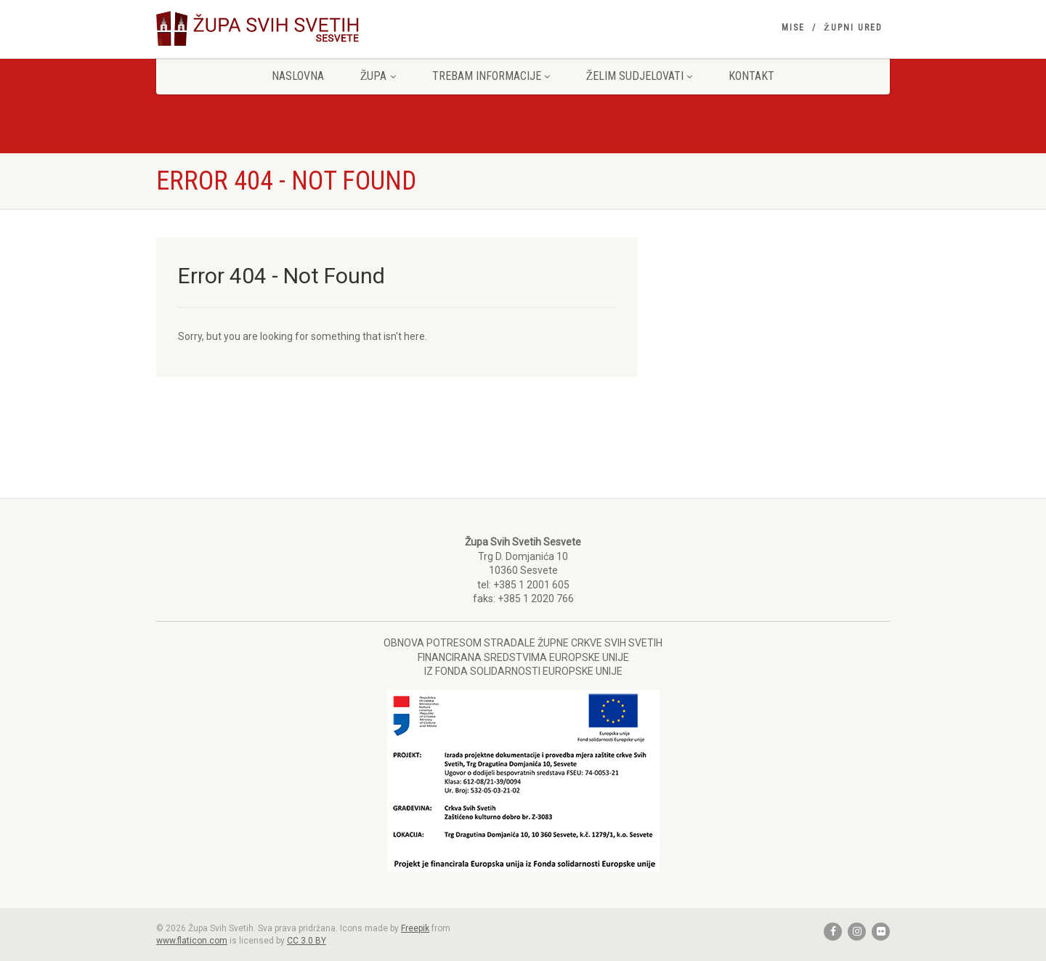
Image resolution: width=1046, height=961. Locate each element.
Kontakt (751, 76)
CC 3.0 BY (306, 941)
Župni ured (853, 28)
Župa (378, 76)
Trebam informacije (491, 76)
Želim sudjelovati (639, 76)
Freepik (415, 928)
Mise (793, 28)
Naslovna (298, 76)
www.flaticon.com (191, 941)
